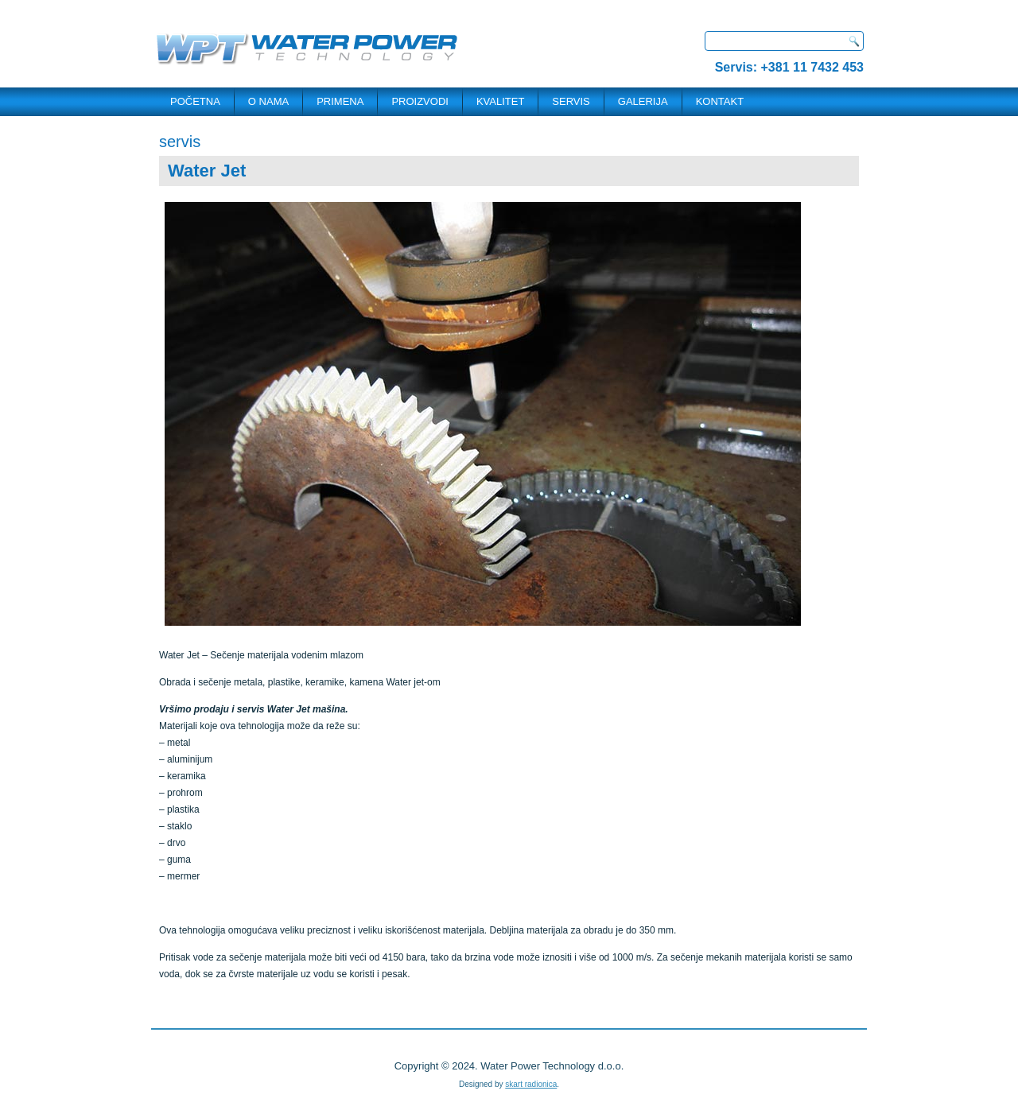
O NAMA (268, 101)
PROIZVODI (420, 101)
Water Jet (207, 170)
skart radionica (531, 1084)
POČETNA (195, 101)
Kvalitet (500, 101)
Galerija (643, 101)
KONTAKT (720, 101)
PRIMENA (340, 101)
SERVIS (570, 101)
